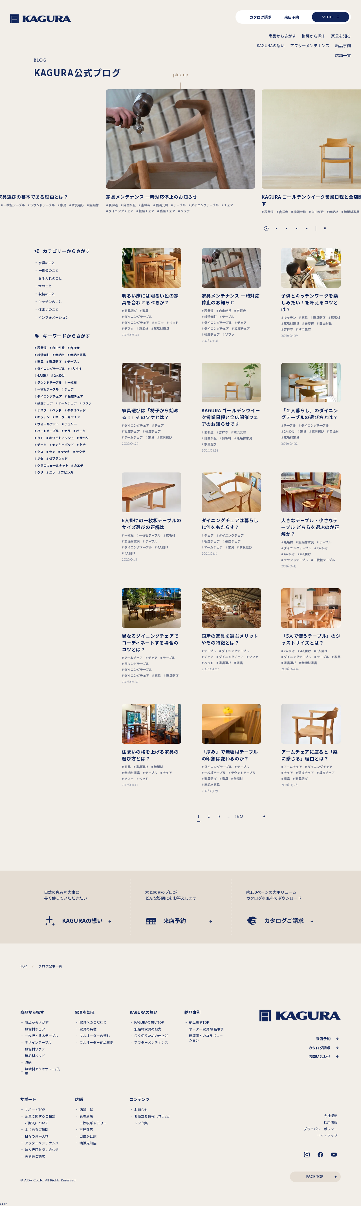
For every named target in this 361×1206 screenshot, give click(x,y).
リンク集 (141, 1123)
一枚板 (72, 382)
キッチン (43, 417)
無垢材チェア (35, 1029)
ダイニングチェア (49, 396)
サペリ (84, 437)
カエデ (78, 465)
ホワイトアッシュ (61, 437)
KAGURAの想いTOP (149, 1022)
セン (52, 451)
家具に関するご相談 (40, 1116)
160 (239, 816)
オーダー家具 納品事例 (206, 1029)
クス (40, 451)
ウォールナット (48, 424)
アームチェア (67, 403)
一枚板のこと (48, 270)
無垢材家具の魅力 (147, 1029)
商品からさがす (37, 1022)
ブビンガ (67, 472)
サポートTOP (35, 1109)
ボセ (40, 458)
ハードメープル (48, 430)
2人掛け (59, 375)
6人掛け (42, 375)
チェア (69, 389)
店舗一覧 (86, 1109)
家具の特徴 (88, 1029)
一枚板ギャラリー (93, 1123)
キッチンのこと (50, 301)
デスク (42, 410)
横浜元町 (43, 354)
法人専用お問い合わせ (42, 1149)
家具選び (55, 361)
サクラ (80, 451)
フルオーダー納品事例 (96, 1042)
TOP (23, 966)
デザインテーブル (38, 1042)
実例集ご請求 (35, 1156)
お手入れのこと (50, 278)
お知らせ (141, 1109)
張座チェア (45, 403)
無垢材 (60, 354)
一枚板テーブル (48, 389)
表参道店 (86, 1116)
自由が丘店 (88, 1136)
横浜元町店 (88, 1143)
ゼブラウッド (58, 458)
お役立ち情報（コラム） (152, 1116)
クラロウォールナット (52, 465)
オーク (80, 430)
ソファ (87, 403)
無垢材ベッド (35, 1055)
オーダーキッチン (67, 417)
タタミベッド (76, 410)
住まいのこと (48, 309)
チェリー (71, 424)
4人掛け (76, 368)
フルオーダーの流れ (95, 1035)
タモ (40, 437)
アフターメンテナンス (151, 1042)
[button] (266, 228)
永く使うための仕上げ (151, 1035)
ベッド (56, 410)
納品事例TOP (199, 1022)
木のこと (45, 286)
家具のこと (46, 263)
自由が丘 (58, 347)
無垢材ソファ (35, 1049)
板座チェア (75, 396)
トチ (83, 444)
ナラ (67, 430)
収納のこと (46, 294)
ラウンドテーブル (49, 382)
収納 (28, 1062)
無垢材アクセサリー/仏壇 (42, 1071)
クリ (40, 472)
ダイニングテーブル (51, 368)
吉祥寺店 (86, 1129)
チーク (42, 444)
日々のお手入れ (37, 1136)
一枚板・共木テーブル (41, 1035)
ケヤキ (65, 451)
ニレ (52, 472)
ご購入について (37, 1123)
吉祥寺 (75, 347)
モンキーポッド (63, 444)
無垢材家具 (78, 354)
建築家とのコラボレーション (206, 1037)
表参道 (42, 347)
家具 (40, 361)
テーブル (73, 361)
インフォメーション (53, 317)
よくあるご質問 (37, 1129)
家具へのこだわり (93, 1022)
